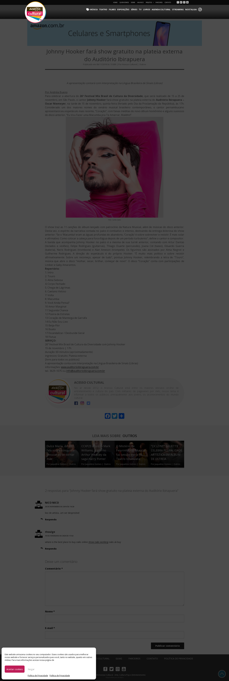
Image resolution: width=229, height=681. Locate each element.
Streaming (178, 9)
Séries (135, 9)
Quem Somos (124, 2)
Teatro (105, 9)
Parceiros (158, 2)
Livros (147, 9)
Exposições (124, 9)
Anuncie (140, 2)
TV (141, 9)
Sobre (133, 2)
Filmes (113, 9)
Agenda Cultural (162, 9)
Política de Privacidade (38, 675)
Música (95, 9)
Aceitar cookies (14, 669)
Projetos (150, 2)
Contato (168, 2)
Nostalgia (191, 9)
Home (115, 2)
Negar (31, 669)
